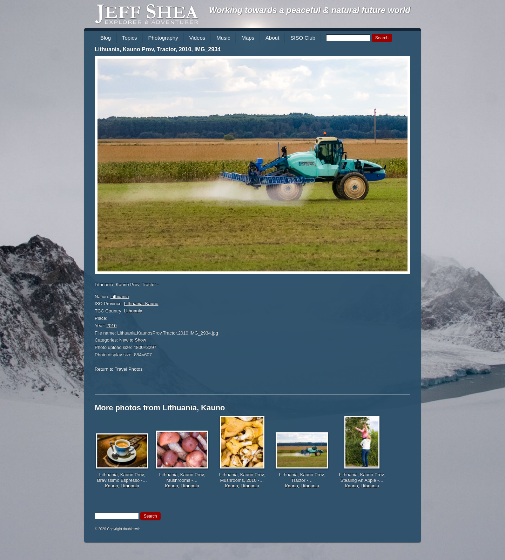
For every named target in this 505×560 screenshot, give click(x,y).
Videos (197, 38)
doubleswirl (132, 529)
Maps (247, 38)
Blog (105, 38)
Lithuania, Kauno (141, 303)
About (272, 38)
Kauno (111, 485)
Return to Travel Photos (119, 369)
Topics (129, 38)
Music (223, 38)
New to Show (132, 340)
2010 (112, 325)
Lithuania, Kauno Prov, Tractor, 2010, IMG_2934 (158, 49)
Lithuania (119, 296)
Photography (163, 38)
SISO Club (302, 38)
